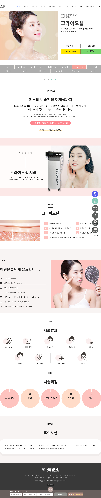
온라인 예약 (90, 46)
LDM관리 (94, 67)
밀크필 (8, 71)
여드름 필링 (21, 67)
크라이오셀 (79, 67)
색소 (60, 6)
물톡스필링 (42, 71)
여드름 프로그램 (36, 67)
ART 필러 (52, 6)
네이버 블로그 (91, 51)
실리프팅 (34, 6)
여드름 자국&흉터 (50, 67)
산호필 (25, 71)
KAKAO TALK (71, 51)
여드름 (74, 6)
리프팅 (43, 6)
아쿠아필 (65, 67)
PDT (7, 67)
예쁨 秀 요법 (90, 6)
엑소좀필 (59, 71)
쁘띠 (66, 6)
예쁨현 (26, 6)
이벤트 (18, 6)
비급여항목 (51, 485)
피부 (81, 6)
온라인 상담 (70, 46)
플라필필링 (75, 71)
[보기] (25, 492)
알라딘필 (92, 71)
